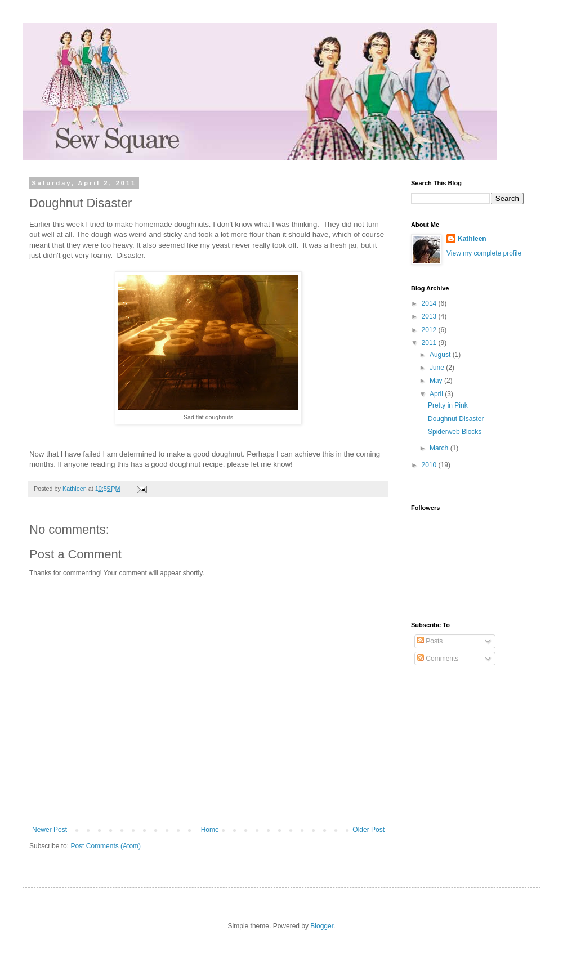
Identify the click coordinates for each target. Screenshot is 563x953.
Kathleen (472, 239)
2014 (430, 303)
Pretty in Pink (448, 405)
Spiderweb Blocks (454, 432)
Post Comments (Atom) (105, 846)
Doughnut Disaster (456, 419)
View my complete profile (483, 253)
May (437, 380)
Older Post (368, 830)
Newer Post (49, 830)
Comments (437, 659)
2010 (430, 465)
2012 (430, 330)
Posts (430, 641)
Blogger (321, 926)
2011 (430, 343)
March (440, 448)
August (441, 355)
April (437, 394)
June (438, 368)
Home (210, 830)
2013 (430, 316)
